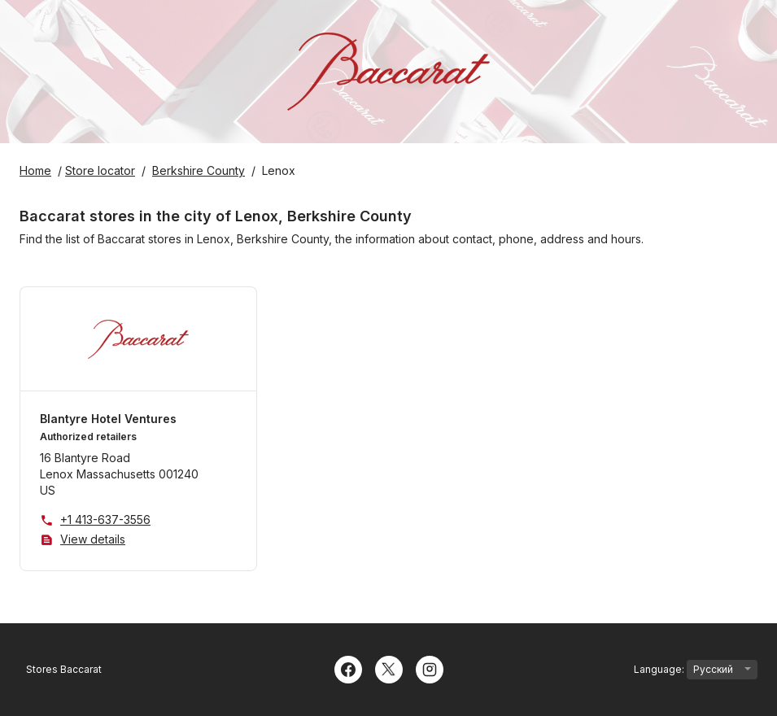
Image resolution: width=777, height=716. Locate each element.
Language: (695, 669)
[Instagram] (429, 668)
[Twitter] (389, 668)
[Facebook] (348, 668)
